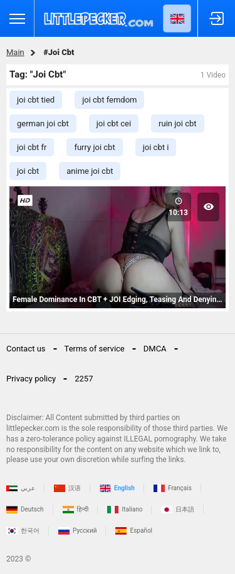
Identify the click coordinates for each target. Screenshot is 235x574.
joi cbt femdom (109, 99)
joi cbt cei (114, 123)
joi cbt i (156, 147)
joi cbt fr (31, 147)
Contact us (26, 348)
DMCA (155, 348)
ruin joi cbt (177, 123)
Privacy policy (31, 378)
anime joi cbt (89, 171)
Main (15, 52)
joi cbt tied (36, 99)
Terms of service (95, 348)
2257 (84, 378)
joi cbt (28, 171)
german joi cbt (43, 123)
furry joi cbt (94, 147)
